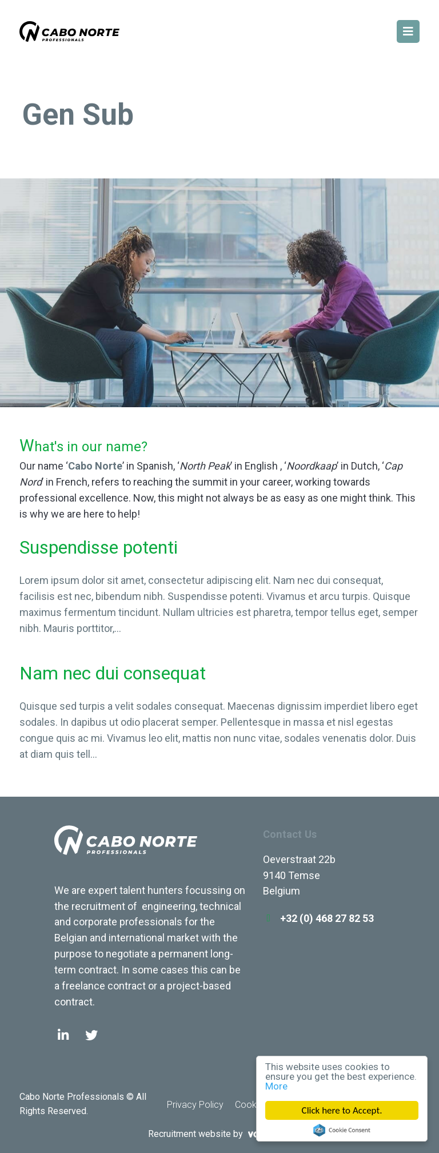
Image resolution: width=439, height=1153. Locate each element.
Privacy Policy (195, 1104)
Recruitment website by (219, 1133)
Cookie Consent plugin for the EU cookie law (341, 1130)
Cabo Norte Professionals (125, 848)
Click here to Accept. (342, 1110)
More (276, 1086)
